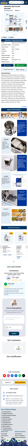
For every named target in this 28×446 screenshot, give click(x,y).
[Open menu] (26, 2)
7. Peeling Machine (6, 422)
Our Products (4, 435)
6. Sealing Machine (6, 421)
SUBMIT (14, 333)
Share (17, 10)
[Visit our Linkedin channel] (15, 375)
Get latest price (8, 10)
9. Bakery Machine (5, 426)
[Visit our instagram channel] (8, 375)
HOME (2, 443)
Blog (2, 437)
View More (24, 106)
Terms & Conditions (20, 435)
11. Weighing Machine (6, 430)
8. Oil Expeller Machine (7, 424)
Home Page (4, 433)
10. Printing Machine (6, 428)
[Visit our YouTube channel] (4, 375)
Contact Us (8, 382)
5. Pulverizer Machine (6, 419)
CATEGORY (19, 442)
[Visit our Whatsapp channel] (19, 375)
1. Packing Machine (6, 412)
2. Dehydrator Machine (7, 413)
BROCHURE (25, 443)
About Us (3, 439)
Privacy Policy (18, 433)
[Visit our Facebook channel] (12, 375)
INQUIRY (7, 442)
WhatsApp (20, 65)
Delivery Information (20, 437)
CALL (13, 441)
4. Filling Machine (5, 417)
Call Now (7, 65)
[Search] (22, 2)
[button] (7, 327)
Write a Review (20, 70)
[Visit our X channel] (23, 375)
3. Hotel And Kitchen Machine (8, 415)
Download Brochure (20, 382)
